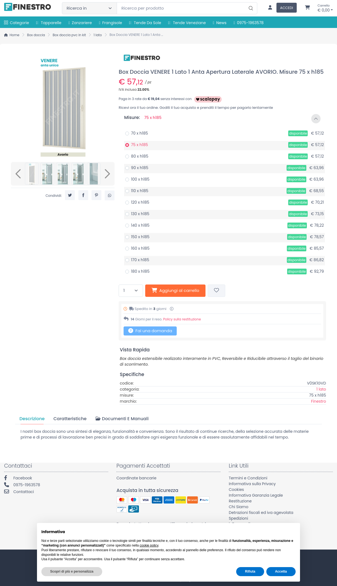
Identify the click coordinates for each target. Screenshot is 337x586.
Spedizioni (238, 518)
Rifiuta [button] (250, 571)
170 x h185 (140, 260)
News (219, 22)
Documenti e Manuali (121, 419)
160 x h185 (140, 248)
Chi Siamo (238, 507)
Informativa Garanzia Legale (256, 495)
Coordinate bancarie (136, 478)
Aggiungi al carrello (175, 290)
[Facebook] (56, 478)
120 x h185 (140, 202)
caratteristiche (70, 419)
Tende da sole (145, 22)
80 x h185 (139, 156)
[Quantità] (131, 291)
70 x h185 (139, 133)
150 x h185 (140, 237)
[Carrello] (307, 8)
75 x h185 (139, 144)
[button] (222, 118)
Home (14, 35)
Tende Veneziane (187, 22)
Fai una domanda (150, 331)
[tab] (32, 418)
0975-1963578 (249, 22)
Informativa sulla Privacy (252, 484)
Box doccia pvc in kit (69, 35)
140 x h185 (140, 225)
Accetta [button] (281, 571)
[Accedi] (280, 8)
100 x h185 (140, 179)
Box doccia (36, 35)
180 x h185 (140, 271)
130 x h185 (140, 214)
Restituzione (240, 501)
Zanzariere (80, 22)
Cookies (236, 489)
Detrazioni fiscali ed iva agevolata (261, 512)
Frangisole (110, 22)
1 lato (98, 35)
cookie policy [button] (149, 545)
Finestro (318, 401)
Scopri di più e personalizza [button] (71, 571)
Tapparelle (48, 22)
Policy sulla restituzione (182, 319)
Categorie (16, 22)
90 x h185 (139, 167)
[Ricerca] (250, 2)
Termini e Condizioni (248, 478)
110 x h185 (139, 191)
